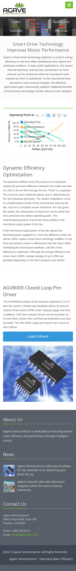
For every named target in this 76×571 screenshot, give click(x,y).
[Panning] (54, 115)
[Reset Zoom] (59, 115)
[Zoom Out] (43, 115)
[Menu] (64, 115)
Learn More (38, 336)
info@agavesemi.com (25, 534)
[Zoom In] (37, 115)
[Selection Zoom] (48, 115)
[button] (30, 122)
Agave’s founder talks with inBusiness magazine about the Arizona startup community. (41, 486)
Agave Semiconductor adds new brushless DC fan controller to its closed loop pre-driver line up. (44, 470)
